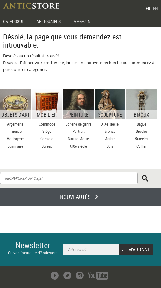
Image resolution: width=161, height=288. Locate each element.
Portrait (78, 131)
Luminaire (15, 146)
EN (155, 9)
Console (46, 139)
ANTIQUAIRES (49, 21)
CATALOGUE (13, 21)
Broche (141, 131)
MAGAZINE (83, 21)
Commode (47, 124)
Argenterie (15, 124)
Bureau (46, 146)
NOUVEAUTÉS (75, 197)
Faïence (15, 131)
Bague (141, 124)
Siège (46, 131)
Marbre (109, 139)
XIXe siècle (78, 146)
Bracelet (141, 139)
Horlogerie (15, 139)
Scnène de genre (78, 124)
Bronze (109, 131)
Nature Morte (78, 139)
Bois (110, 146)
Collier (141, 146)
